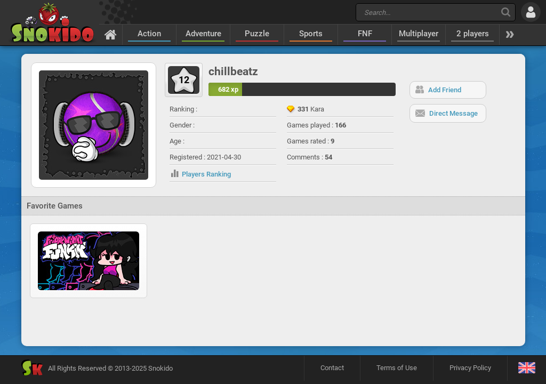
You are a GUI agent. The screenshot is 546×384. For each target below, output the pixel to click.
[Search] (505, 12)
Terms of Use (396, 368)
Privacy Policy (470, 368)
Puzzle (257, 33)
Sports (311, 33)
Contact (332, 368)
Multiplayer (418, 33)
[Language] (526, 368)
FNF (365, 33)
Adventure (203, 33)
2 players (472, 33)
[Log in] (531, 12)
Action (149, 33)
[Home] (111, 34)
